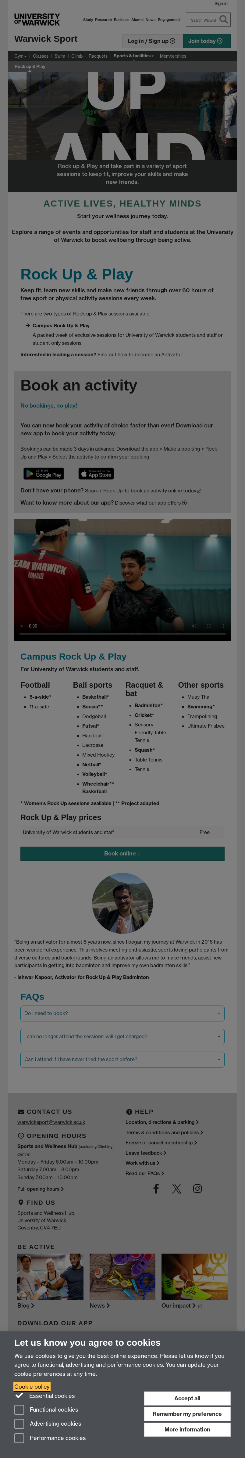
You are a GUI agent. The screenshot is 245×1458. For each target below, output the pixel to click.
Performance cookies (50, 1438)
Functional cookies (46, 1410)
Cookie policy (32, 1386)
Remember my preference (187, 1413)
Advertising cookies (47, 1424)
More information (187, 1429)
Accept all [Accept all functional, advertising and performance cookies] (187, 1398)
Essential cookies (44, 1395)
